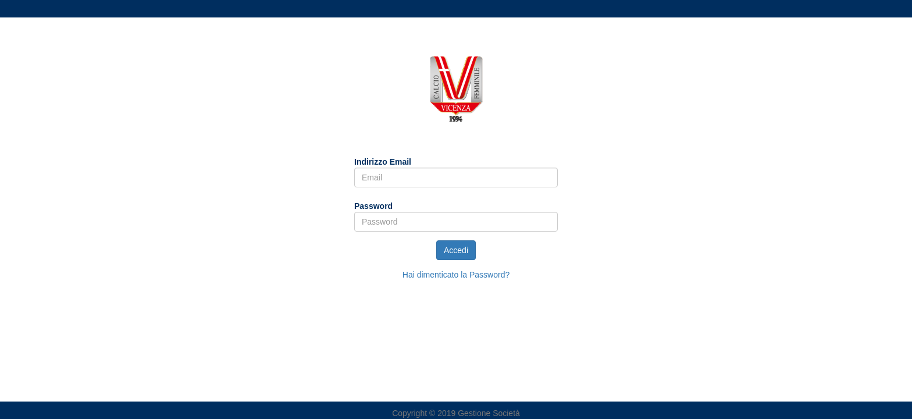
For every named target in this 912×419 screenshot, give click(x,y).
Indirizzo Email (382, 161)
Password (373, 206)
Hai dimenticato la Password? (456, 274)
